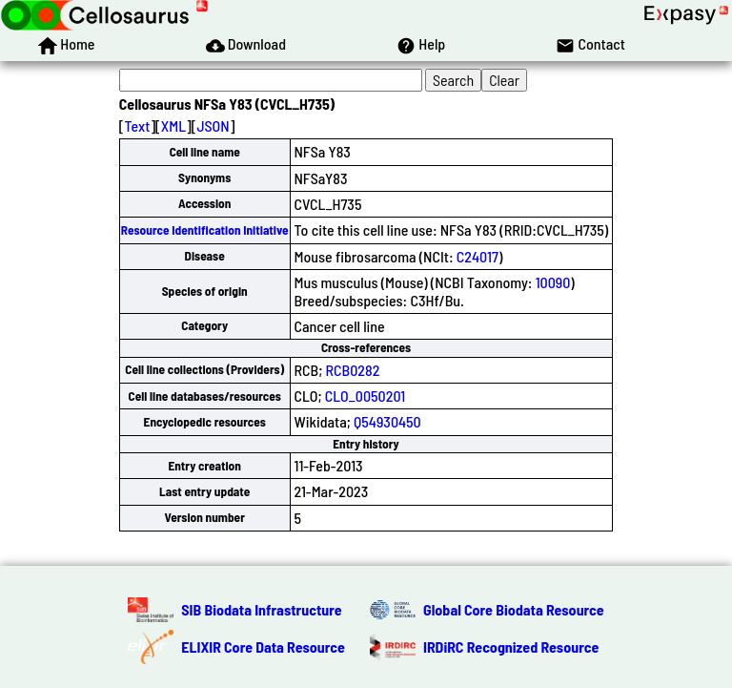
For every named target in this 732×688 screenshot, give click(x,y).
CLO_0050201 (365, 395)
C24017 (477, 256)
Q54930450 (387, 421)
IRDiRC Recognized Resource (511, 646)
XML (173, 125)
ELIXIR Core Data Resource (263, 646)
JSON (212, 125)
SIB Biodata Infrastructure (261, 609)
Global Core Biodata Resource (513, 609)
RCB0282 (353, 370)
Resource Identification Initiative (205, 230)
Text (138, 125)
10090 (553, 282)
